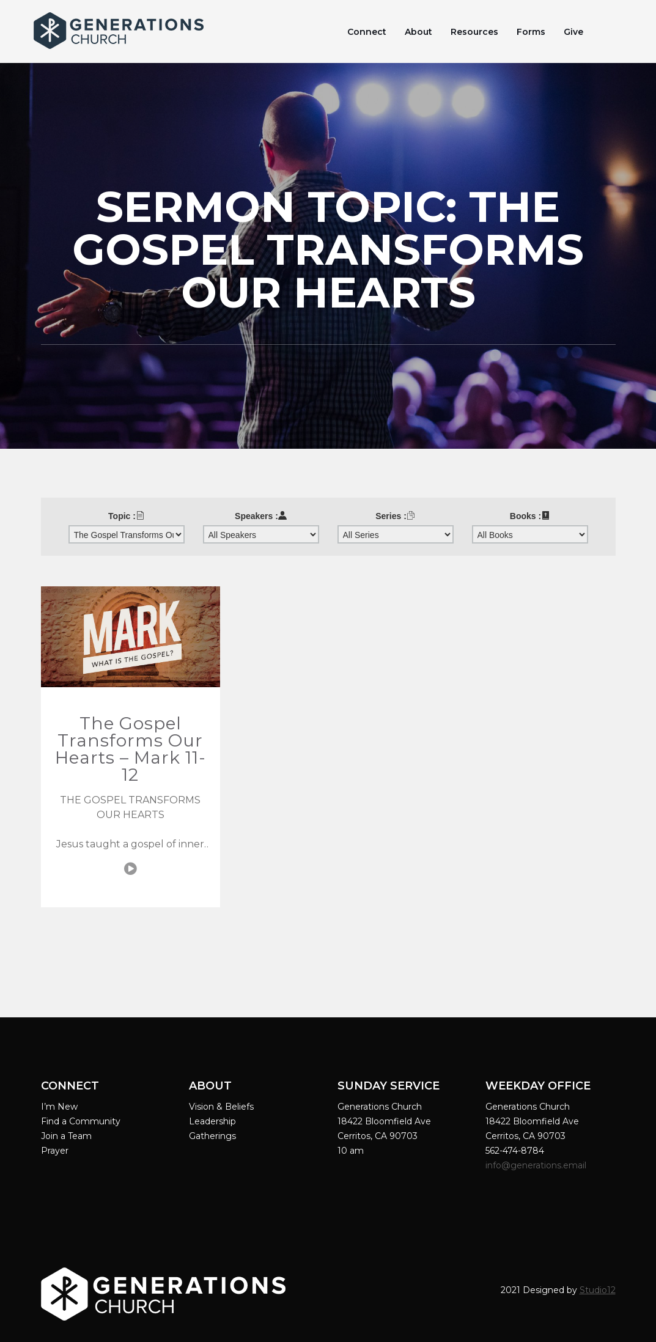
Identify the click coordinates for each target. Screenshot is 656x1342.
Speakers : (261, 516)
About (418, 32)
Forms (531, 32)
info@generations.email (537, 1165)
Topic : (126, 516)
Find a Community (80, 1121)
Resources (474, 32)
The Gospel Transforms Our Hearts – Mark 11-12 (130, 749)
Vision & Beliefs (221, 1106)
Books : (530, 516)
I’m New (59, 1106)
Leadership (212, 1121)
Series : (395, 516)
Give (573, 32)
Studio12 (598, 1290)
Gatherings (212, 1135)
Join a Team (66, 1135)
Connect (366, 32)
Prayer (54, 1150)
